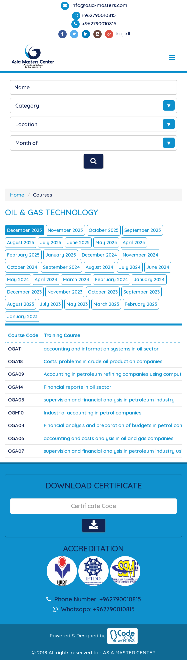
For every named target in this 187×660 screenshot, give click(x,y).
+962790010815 (98, 15)
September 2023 (141, 292)
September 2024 (61, 267)
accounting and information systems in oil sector (101, 348)
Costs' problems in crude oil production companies (103, 361)
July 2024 (130, 267)
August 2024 (99, 267)
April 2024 (46, 280)
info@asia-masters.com (98, 5)
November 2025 (65, 230)
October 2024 (22, 267)
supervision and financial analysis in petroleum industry (109, 399)
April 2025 (134, 243)
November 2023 (64, 292)
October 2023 (103, 292)
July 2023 (50, 304)
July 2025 (50, 243)
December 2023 (24, 292)
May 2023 (77, 304)
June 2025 (78, 243)
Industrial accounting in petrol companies (92, 412)
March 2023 (106, 304)
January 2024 (149, 280)
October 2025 (104, 230)
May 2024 (18, 280)
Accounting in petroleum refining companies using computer (115, 374)
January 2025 (60, 255)
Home (17, 195)
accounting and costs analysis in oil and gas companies (108, 438)
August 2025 (20, 243)
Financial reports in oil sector (77, 387)
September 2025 (142, 230)
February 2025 (23, 255)
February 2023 (141, 304)
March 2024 (76, 280)
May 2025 (106, 243)
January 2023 (22, 317)
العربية (123, 33)
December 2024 (99, 255)
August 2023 (20, 304)
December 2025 (24, 230)
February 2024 (111, 280)
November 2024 (140, 255)
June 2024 (157, 267)
